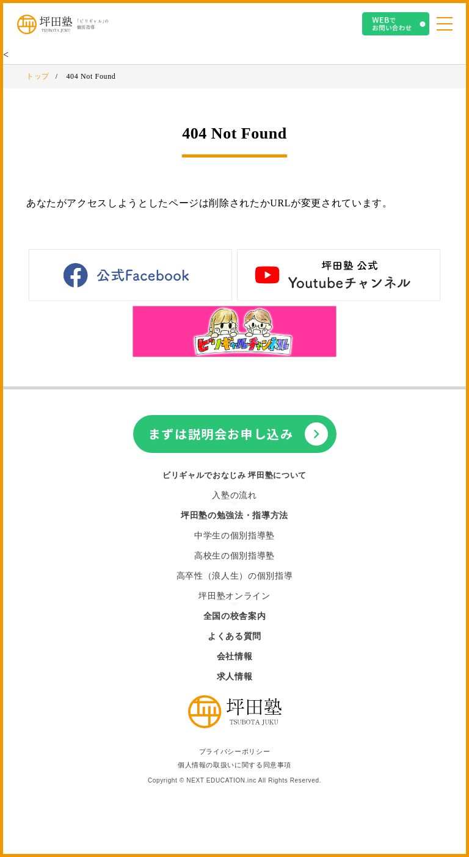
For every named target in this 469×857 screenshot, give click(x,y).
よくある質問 (234, 636)
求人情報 (235, 676)
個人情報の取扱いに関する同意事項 (234, 765)
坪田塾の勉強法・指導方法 (234, 515)
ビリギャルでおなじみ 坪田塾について (234, 475)
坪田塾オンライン (234, 596)
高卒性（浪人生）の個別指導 (234, 575)
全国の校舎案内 (234, 616)
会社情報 (235, 656)
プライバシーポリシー (234, 751)
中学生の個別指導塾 (234, 535)
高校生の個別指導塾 (234, 555)
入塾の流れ (234, 495)
